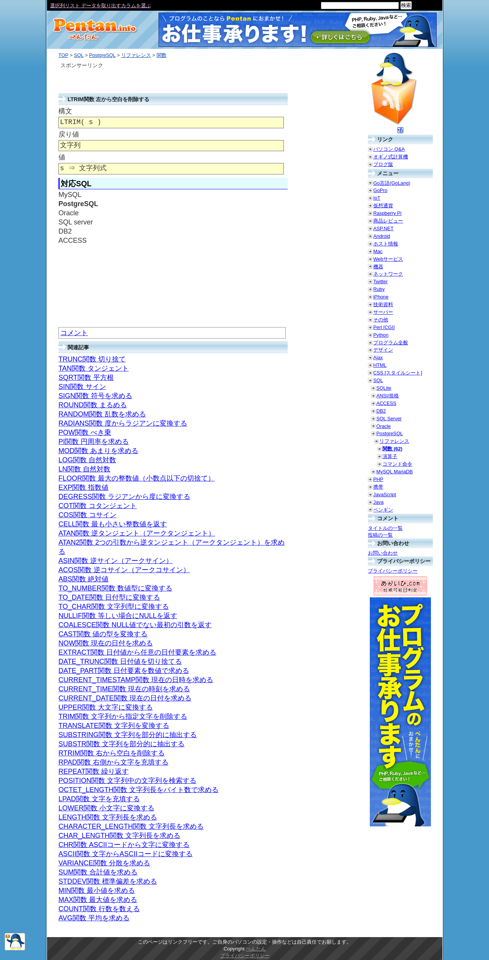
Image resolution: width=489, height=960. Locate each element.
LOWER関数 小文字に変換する (106, 808)
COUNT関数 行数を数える (99, 909)
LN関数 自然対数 (84, 469)
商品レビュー (388, 221)
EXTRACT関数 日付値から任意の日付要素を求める (137, 652)
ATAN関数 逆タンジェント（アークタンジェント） (136, 533)
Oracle (383, 426)
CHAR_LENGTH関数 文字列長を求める (119, 835)
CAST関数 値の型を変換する (102, 634)
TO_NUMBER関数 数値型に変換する (115, 588)
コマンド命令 (397, 464)
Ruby (379, 289)
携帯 (378, 487)
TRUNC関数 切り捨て (92, 359)
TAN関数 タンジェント (93, 368)
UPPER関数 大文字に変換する (105, 707)
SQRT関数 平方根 (86, 377)
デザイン (383, 350)
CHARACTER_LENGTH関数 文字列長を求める (131, 826)
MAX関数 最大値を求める (97, 900)
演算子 (389, 456)
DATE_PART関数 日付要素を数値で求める (123, 670)
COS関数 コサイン (87, 515)
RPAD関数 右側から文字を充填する (113, 762)
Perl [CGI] (384, 327)
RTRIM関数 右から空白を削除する (111, 753)
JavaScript (384, 494)
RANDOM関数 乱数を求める (102, 414)
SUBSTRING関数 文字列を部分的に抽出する (127, 735)
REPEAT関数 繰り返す (93, 771)
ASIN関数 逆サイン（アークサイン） (115, 561)
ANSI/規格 (387, 396)
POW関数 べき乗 (84, 432)
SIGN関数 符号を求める (95, 396)
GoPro (380, 190)
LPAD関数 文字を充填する (99, 799)
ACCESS (386, 403)
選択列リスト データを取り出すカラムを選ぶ (100, 5)
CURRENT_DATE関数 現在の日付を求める (124, 698)
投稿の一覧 (380, 535)
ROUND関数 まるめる (92, 405)
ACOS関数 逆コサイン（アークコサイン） (124, 570)
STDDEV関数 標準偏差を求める (107, 881)
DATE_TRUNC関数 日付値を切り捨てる (120, 661)
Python (381, 335)
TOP (63, 55)
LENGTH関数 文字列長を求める (107, 817)
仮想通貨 (383, 205)
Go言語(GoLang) (391, 183)
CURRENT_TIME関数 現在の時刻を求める (124, 689)
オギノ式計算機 (390, 157)
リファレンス (136, 55)
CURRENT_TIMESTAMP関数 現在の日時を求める (135, 680)
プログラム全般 (390, 342)
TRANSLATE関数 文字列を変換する (113, 725)
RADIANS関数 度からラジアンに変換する (122, 423)
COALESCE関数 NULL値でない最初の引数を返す (135, 625)
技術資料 (383, 304)
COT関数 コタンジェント (97, 506)
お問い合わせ (383, 553)
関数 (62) (392, 449)
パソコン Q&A (389, 149)
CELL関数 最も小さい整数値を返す (112, 524)
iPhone (381, 297)
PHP (378, 479)
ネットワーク (388, 274)
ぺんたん (256, 949)
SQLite (383, 388)
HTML (380, 365)
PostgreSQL (102, 55)
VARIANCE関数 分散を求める (104, 863)
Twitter (380, 281)
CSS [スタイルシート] (397, 373)
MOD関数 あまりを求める (98, 451)
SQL (78, 55)
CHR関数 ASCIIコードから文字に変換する (123, 845)
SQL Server (389, 418)
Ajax (378, 357)
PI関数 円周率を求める (93, 441)
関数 (162, 55)
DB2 (381, 411)
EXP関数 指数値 (83, 487)
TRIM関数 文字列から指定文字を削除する (122, 716)
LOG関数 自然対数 (87, 460)
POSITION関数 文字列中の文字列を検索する (127, 780)
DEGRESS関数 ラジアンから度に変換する (124, 496)
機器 (378, 266)
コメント (74, 333)
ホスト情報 (385, 244)
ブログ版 (383, 164)
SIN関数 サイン (82, 386)
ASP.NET (383, 228)
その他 (380, 320)
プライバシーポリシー (393, 571)
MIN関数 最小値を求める (96, 890)
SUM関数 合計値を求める (98, 872)
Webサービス (388, 259)
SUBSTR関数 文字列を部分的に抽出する (121, 744)
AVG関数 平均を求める (94, 918)
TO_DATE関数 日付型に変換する (109, 597)
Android (381, 236)
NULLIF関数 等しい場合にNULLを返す (117, 616)
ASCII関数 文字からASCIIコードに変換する (125, 854)
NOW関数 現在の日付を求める (105, 643)
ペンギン (383, 510)
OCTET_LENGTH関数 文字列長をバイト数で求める (138, 790)
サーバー (383, 312)
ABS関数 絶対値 (83, 579)
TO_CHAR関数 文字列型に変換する (113, 606)
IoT (377, 198)
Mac (377, 251)
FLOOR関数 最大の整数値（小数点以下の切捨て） (136, 478)
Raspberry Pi (387, 213)
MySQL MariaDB (394, 471)
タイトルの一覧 (385, 528)
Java (378, 502)
